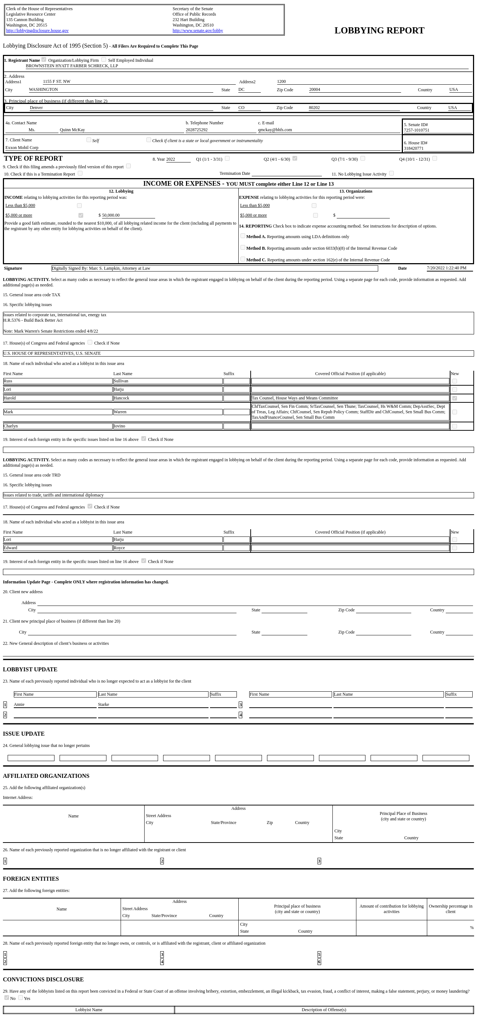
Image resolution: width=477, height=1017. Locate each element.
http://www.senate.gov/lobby (198, 30)
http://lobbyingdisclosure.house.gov (37, 30)
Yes (24, 998)
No (10, 998)
